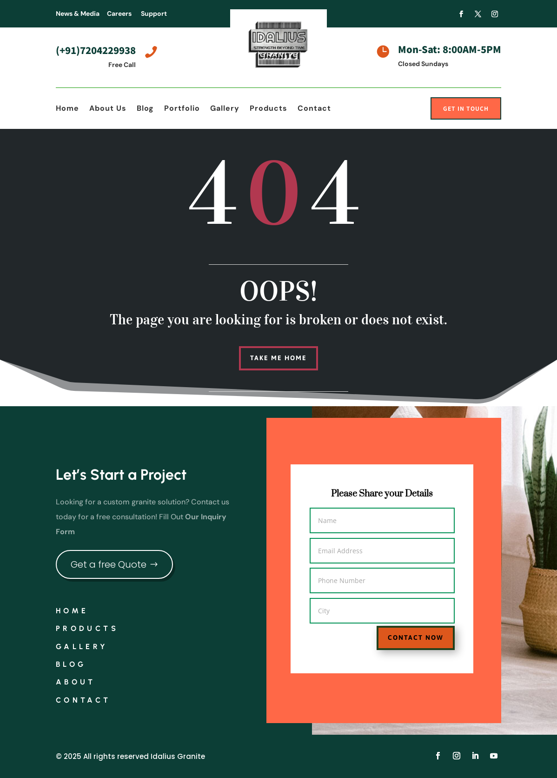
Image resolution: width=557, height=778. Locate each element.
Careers (119, 13)
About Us (107, 109)
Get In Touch (466, 108)
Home (67, 109)
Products (268, 109)
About (76, 681)
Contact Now (405, 632)
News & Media (77, 13)
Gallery (224, 109)
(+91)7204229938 (96, 50)
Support (154, 13)
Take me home (278, 358)
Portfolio (182, 109)
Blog (145, 109)
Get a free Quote (108, 564)
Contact (314, 109)
